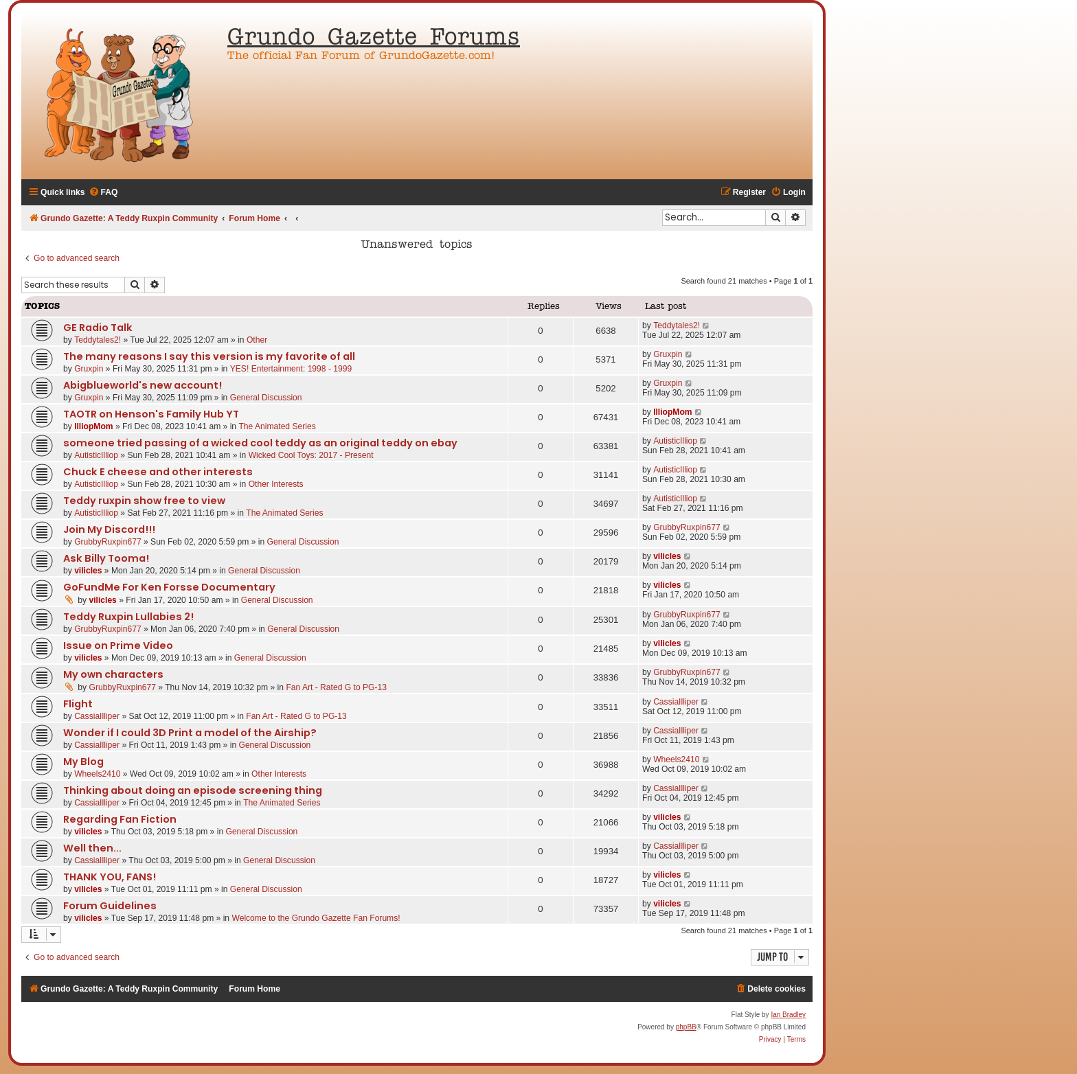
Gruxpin (88, 369)
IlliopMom (93, 426)
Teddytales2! (97, 340)
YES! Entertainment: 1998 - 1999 (291, 369)
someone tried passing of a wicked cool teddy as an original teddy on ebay (260, 443)
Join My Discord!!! (109, 529)
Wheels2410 (97, 774)
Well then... (92, 848)
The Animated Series (276, 426)
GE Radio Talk (98, 327)
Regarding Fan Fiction (120, 819)
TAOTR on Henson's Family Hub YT (151, 414)
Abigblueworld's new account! (142, 385)
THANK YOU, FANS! (109, 877)
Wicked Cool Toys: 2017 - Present (311, 455)
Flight (78, 704)
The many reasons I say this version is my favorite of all (209, 356)
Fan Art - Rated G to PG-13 (336, 687)
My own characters (113, 674)
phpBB (686, 1027)
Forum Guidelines (110, 906)
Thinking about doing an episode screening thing (192, 790)
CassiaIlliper (97, 716)
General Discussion (266, 397)
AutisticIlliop (96, 455)
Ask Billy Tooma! (106, 558)
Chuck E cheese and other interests (158, 472)
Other (257, 340)
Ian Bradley (788, 1014)
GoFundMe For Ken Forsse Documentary (169, 587)
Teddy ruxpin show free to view (144, 500)
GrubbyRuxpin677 (107, 542)
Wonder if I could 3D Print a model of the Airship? (190, 733)
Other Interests (276, 484)
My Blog (83, 761)
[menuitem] (103, 192)
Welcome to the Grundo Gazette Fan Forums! (315, 918)
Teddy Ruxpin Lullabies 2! (128, 617)
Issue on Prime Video (118, 645)
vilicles (88, 570)
